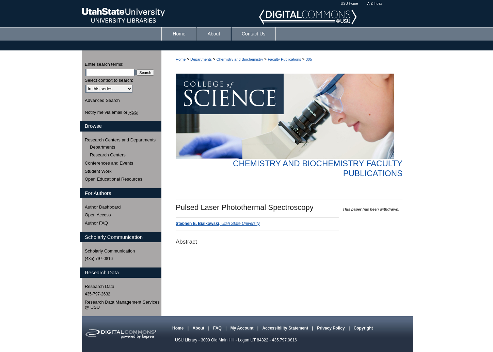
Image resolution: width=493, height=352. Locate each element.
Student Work (98, 171)
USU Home (349, 3)
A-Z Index (374, 3)
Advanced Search (102, 100)
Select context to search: (109, 80)
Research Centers (108, 154)
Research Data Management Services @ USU (122, 305)
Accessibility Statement (285, 328)
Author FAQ (96, 223)
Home (181, 59)
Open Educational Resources (113, 179)
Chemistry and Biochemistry (240, 59)
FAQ (218, 328)
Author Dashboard (103, 207)
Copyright (363, 328)
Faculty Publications (284, 59)
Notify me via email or (111, 112)
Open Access (98, 214)
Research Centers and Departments (120, 139)
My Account (242, 328)
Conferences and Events (109, 163)
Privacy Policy (331, 328)
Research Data (99, 286)
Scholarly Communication (110, 251)
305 (309, 59)
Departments (201, 59)
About (198, 328)
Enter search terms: (104, 64)
